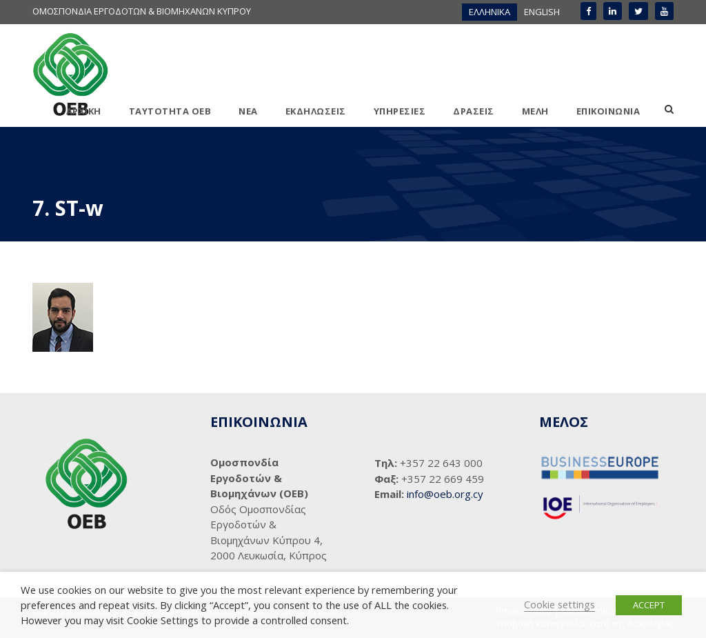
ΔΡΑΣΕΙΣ (473, 111)
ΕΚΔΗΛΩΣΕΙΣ (315, 111)
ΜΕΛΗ (535, 111)
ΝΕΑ (248, 111)
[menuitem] (489, 12)
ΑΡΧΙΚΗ (83, 111)
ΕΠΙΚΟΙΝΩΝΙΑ (608, 111)
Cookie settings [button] (559, 604)
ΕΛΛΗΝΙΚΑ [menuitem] (489, 12)
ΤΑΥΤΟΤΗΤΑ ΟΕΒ (170, 111)
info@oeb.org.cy (445, 494)
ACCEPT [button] (649, 605)
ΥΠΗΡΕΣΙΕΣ (400, 111)
